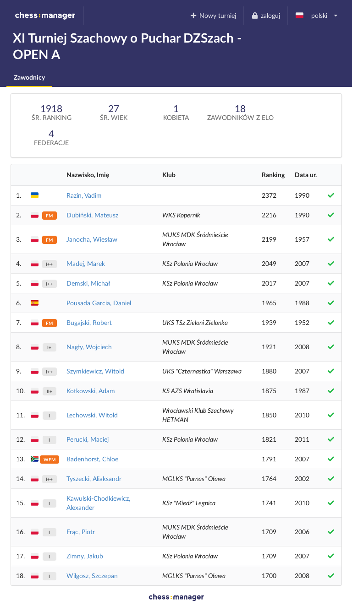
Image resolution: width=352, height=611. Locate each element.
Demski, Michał (88, 283)
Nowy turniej (213, 15)
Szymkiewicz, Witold (95, 371)
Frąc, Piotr (80, 531)
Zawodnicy (29, 77)
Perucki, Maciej (87, 439)
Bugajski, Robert (89, 322)
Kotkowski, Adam (90, 391)
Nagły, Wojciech (89, 347)
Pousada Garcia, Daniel (98, 303)
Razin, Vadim (84, 195)
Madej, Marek (85, 263)
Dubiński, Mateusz (92, 215)
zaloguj (265, 15)
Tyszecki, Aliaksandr (93, 478)
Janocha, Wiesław (91, 239)
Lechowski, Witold (92, 415)
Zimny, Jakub (84, 556)
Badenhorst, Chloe (92, 459)
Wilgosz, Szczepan (92, 575)
